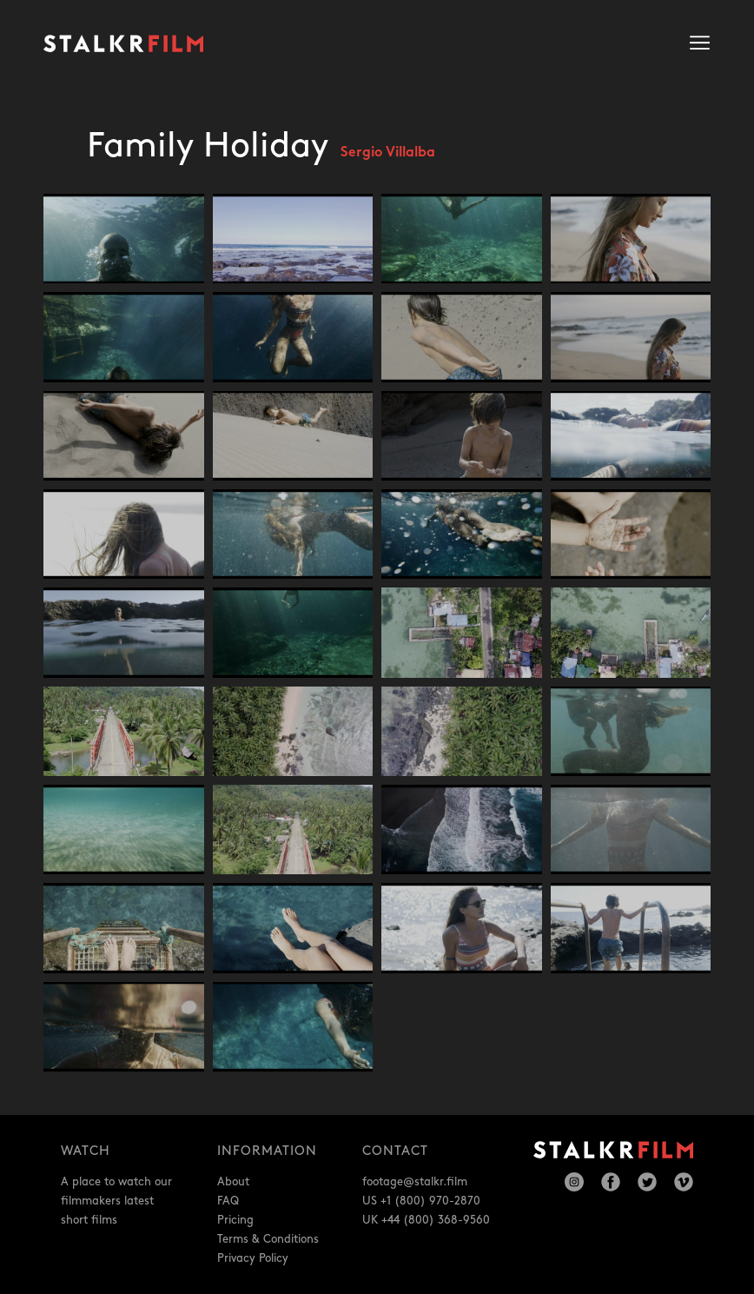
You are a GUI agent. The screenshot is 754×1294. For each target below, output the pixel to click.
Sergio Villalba (388, 153)
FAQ (228, 1201)
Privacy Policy (252, 1258)
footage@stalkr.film (414, 1182)
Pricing (235, 1220)
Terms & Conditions (268, 1239)
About (233, 1182)
